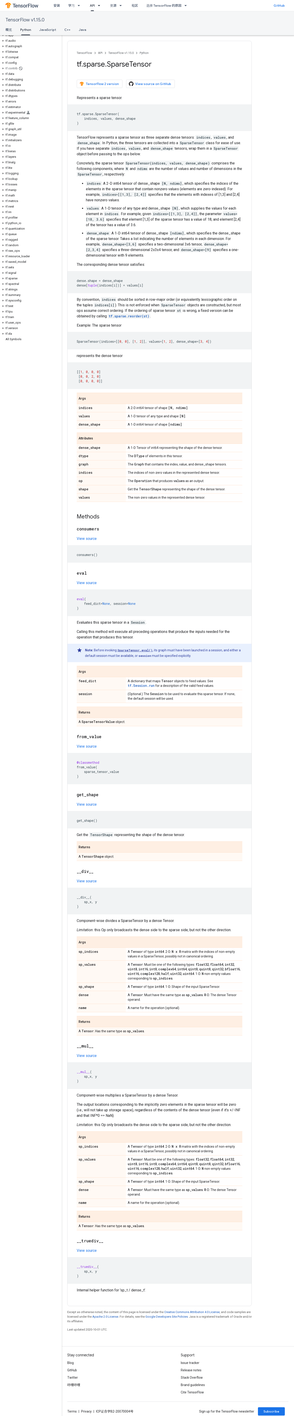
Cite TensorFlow (192, 1392)
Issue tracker (190, 1363)
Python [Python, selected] (25, 30)
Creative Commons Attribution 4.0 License (192, 1312)
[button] (30, 35)
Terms (72, 1411)
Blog (70, 1363)
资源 (113, 5)
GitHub (279, 5)
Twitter (72, 1377)
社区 (135, 5)
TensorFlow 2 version (99, 84)
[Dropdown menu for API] (100, 5)
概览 (9, 30)
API (100, 53)
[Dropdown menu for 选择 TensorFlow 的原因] (186, 5)
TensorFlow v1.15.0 (25, 20)
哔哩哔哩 (73, 1385)
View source (87, 538)
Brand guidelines (193, 1385)
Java (82, 30)
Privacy (86, 1411)
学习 (71, 5)
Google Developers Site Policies (166, 1316)
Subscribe (271, 1411)
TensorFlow (84, 53)
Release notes (191, 1370)
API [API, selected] (92, 5)
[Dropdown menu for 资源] (121, 5)
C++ (67, 30)
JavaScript (47, 30)
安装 (57, 5)
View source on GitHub (150, 84)
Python (144, 53)
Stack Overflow (192, 1377)
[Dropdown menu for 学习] (80, 5)
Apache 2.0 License (105, 1316)
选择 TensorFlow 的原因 (163, 5)
